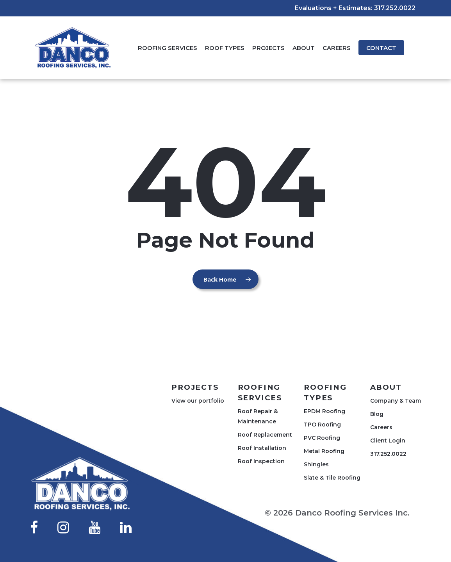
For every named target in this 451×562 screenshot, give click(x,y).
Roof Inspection (261, 461)
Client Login (387, 440)
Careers (381, 427)
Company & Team (395, 400)
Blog (376, 413)
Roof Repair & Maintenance (258, 416)
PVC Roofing (322, 437)
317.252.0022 (394, 8)
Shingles (316, 464)
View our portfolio (197, 400)
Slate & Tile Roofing (332, 477)
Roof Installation (262, 447)
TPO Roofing (322, 424)
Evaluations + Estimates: (334, 8)
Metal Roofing (324, 451)
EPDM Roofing (324, 411)
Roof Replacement (265, 434)
